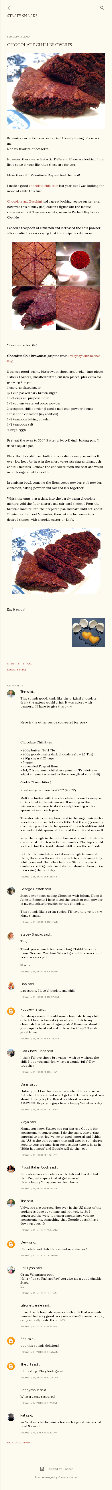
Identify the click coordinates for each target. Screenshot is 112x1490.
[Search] (102, 7)
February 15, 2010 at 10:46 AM (39, 1352)
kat (22, 1415)
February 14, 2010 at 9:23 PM (38, 1326)
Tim (23, 692)
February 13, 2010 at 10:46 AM (39, 1038)
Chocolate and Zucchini (24, 201)
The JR (25, 1364)
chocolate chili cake (43, 186)
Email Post (25, 663)
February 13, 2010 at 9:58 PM (38, 1155)
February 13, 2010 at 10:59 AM (39, 1072)
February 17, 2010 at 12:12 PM (38, 1432)
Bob (23, 984)
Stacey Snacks (22, 15)
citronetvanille (31, 1305)
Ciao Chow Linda (33, 1051)
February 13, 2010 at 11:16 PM (38, 1188)
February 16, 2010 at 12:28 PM (39, 1377)
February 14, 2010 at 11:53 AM (38, 1293)
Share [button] (10, 663)
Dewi (24, 1242)
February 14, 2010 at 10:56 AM (39, 1255)
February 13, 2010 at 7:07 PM (39, 1109)
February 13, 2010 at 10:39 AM (39, 971)
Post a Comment (20, 1442)
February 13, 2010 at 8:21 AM (38, 876)
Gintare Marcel (67, 1477)
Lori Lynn (27, 1268)
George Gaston (32, 889)
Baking (21, 669)
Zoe (23, 1339)
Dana (24, 1084)
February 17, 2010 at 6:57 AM (38, 1403)
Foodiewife (28, 1009)
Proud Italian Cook (34, 1167)
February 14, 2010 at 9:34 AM (39, 1230)
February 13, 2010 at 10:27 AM (39, 922)
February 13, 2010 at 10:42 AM (39, 997)
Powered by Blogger (56, 1469)
